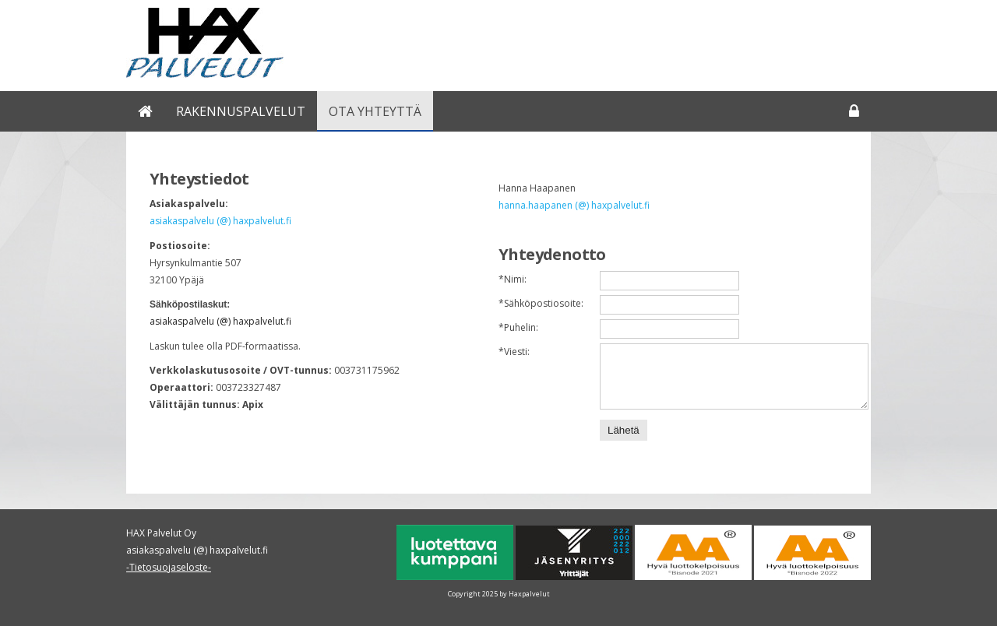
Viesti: (514, 351)
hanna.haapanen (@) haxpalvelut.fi (574, 205)
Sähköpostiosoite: (540, 303)
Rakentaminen (145, 111)
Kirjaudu (854, 111)
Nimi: (512, 279)
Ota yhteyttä (375, 111)
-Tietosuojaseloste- (168, 567)
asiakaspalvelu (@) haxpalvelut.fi (220, 220)
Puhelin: (518, 327)
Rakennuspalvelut (240, 111)
